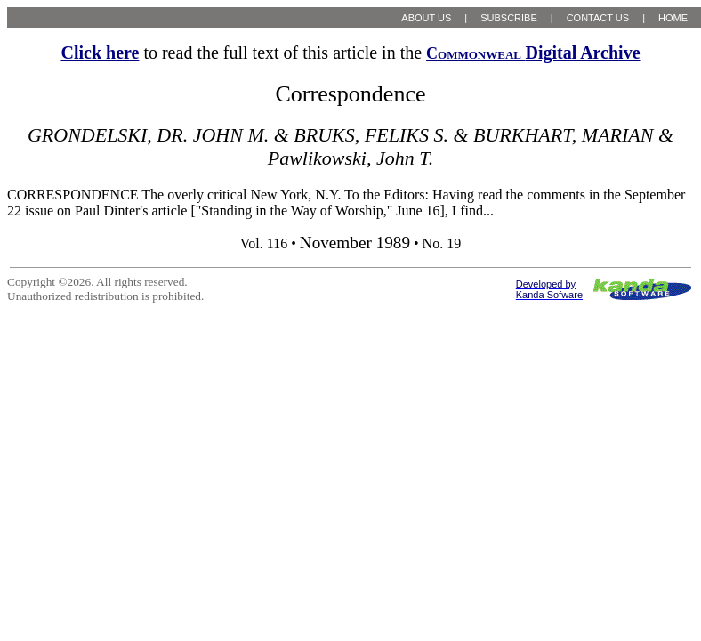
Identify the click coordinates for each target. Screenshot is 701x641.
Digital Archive (533, 52)
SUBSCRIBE (508, 17)
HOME (673, 17)
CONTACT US (598, 17)
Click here (99, 52)
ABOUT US (426, 17)
